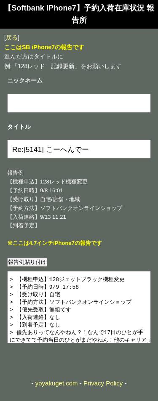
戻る (12, 37)
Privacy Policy (103, 395)
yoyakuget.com (56, 395)
